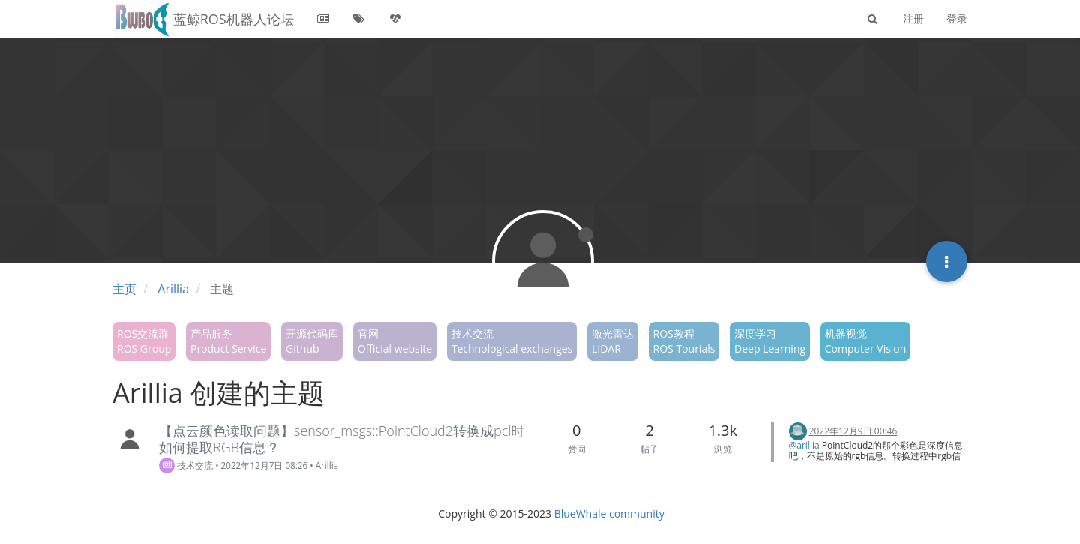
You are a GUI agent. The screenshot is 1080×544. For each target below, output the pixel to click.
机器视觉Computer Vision (866, 341)
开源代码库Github (312, 341)
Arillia (327, 465)
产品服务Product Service (228, 341)
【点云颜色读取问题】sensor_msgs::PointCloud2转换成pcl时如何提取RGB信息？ (341, 439)
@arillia (804, 445)
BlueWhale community (609, 513)
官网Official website (395, 341)
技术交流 (186, 465)
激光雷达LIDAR (613, 341)
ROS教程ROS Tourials (684, 341)
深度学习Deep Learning (770, 341)
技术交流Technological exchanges (512, 341)
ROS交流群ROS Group (144, 341)
